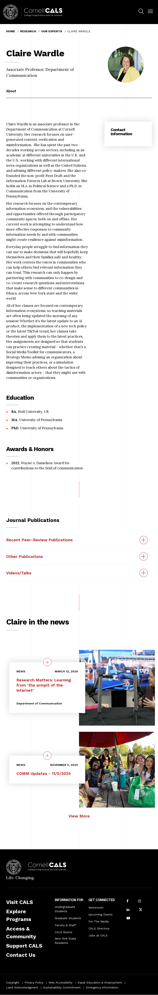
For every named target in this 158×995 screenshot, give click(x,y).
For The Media (98, 921)
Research (28, 31)
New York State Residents (65, 940)
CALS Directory (98, 928)
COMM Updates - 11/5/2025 (43, 773)
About (11, 91)
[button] (150, 11)
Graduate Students (68, 918)
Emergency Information (102, 987)
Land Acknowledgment (22, 987)
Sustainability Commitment (62, 987)
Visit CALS (19, 902)
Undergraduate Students (65, 909)
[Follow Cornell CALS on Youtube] (128, 918)
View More (79, 816)
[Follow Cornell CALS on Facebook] (128, 901)
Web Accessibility (60, 982)
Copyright (12, 982)
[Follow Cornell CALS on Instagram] (139, 901)
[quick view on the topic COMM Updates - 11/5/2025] (47, 755)
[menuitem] (141, 12)
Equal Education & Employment (100, 982)
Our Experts (51, 31)
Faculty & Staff (65, 925)
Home (10, 31)
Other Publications (24, 556)
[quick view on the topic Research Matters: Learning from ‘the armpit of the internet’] (47, 662)
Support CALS (24, 946)
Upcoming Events (100, 914)
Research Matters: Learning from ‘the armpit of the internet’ (43, 685)
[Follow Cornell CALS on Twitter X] (140, 910)
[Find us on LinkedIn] (128, 910)
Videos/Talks (18, 573)
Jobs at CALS (98, 935)
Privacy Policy (33, 982)
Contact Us (20, 955)
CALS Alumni (63, 932)
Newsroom (95, 907)
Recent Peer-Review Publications (39, 540)
